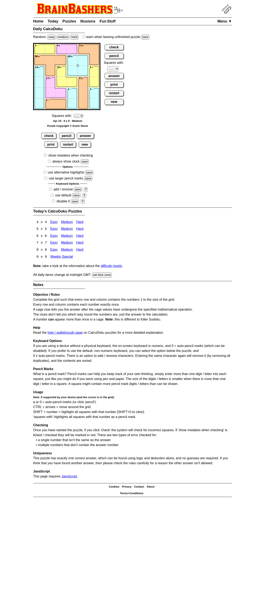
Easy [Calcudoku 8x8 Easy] (54, 250)
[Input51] (39, 93)
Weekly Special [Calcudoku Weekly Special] (61, 257)
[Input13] (61, 49)
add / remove (63, 189)
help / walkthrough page (65, 333)
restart (68, 144)
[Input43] (61, 82)
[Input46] (94, 82)
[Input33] (61, 71)
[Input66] (94, 104)
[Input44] (72, 82)
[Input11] (39, 49)
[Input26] (94, 60)
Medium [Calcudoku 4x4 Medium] (67, 222)
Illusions (87, 21)
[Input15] (83, 49)
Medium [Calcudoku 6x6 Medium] (67, 236)
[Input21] (39, 60)
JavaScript (69, 476)
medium (63, 37)
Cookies (114, 487)
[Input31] (39, 71)
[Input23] (61, 60)
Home (38, 21)
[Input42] (50, 82)
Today (53, 21)
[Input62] (50, 104)
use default (63, 195)
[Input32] (50, 71)
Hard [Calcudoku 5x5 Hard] (79, 229)
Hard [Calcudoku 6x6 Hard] (79, 236)
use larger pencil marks (66, 178)
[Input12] (50, 49)
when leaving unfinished (116, 37)
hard (74, 37)
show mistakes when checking (70, 155)
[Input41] (39, 82)
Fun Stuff (108, 21)
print (51, 144)
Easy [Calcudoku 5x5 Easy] (54, 229)
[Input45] (83, 82)
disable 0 (63, 201)
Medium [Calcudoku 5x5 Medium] (67, 229)
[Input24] (72, 60)
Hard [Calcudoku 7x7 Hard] (79, 243)
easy (51, 37)
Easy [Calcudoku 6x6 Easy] (54, 236)
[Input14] (72, 49)
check (48, 136)
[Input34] (72, 71)
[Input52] (50, 93)
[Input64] (72, 104)
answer (85, 136)
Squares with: (62, 116)
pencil (66, 136)
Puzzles (69, 21)
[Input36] (94, 71)
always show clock (66, 161)
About (151, 487)
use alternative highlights (66, 172)
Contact (139, 487)
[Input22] (50, 60)
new (85, 144)
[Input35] (83, 71)
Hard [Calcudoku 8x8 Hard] (79, 250)
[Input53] (61, 93)
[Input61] (39, 104)
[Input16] (94, 49)
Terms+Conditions (131, 493)
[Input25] (83, 60)
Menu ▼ (224, 21)
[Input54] (72, 93)
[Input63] (61, 104)
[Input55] (83, 93)
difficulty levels (111, 266)
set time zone (102, 275)
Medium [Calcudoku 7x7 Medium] (67, 243)
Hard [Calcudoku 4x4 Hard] (79, 222)
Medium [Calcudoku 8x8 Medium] (67, 250)
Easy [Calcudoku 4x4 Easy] (54, 222)
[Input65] (83, 104)
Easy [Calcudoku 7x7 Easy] (54, 243)
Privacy (126, 487)
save (145, 37)
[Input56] (94, 93)
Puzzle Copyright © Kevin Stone (67, 125)
